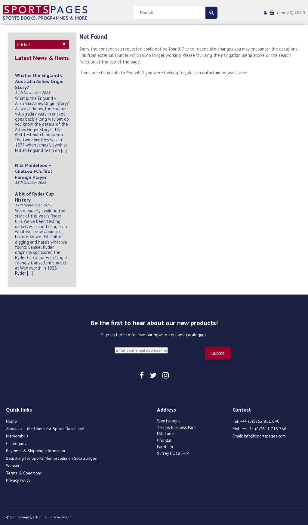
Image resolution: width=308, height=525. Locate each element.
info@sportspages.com (265, 435)
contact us (210, 73)
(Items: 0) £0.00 (291, 12)
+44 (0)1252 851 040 (259, 420)
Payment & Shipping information (35, 449)
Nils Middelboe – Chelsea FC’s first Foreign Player (33, 170)
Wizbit (67, 516)
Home (11, 420)
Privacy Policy (18, 479)
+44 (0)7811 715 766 (266, 428)
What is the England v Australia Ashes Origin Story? (39, 80)
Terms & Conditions (24, 472)
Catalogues (16, 442)
